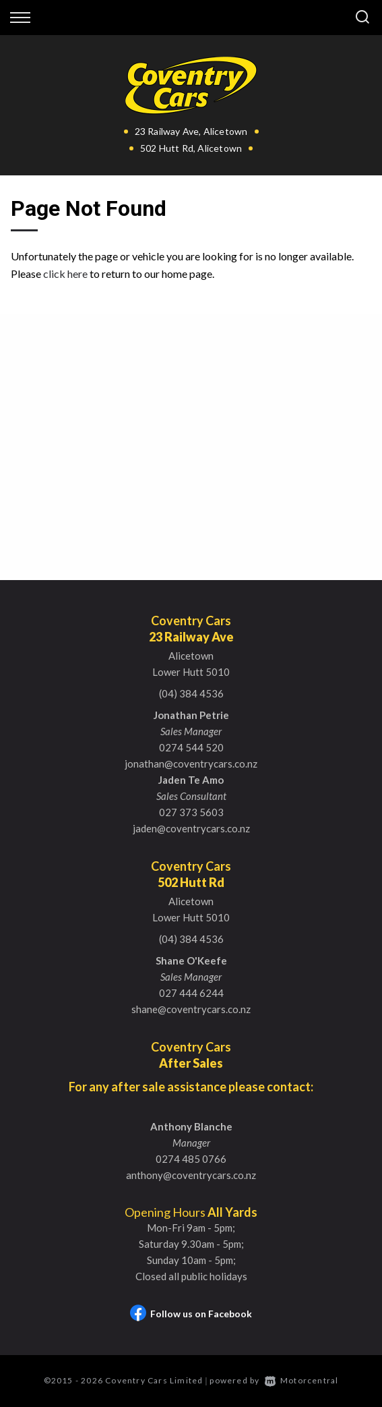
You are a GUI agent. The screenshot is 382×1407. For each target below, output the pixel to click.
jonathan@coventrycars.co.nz (191, 763)
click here (65, 273)
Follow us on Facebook (191, 1313)
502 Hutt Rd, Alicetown (191, 148)
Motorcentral (302, 1380)
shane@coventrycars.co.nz (191, 1009)
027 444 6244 (191, 993)
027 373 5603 (191, 812)
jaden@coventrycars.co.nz (191, 828)
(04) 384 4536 (191, 693)
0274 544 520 (191, 747)
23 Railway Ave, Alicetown (191, 131)
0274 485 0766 (191, 1159)
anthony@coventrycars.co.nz (191, 1175)
